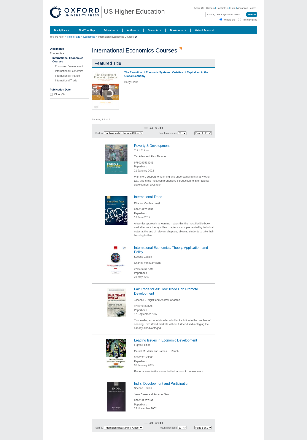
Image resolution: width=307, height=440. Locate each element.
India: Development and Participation (161, 383)
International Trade (66, 80)
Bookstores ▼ (178, 30)
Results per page (168, 133)
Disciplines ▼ (62, 30)
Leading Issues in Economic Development (165, 340)
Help (233, 8)
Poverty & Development (152, 146)
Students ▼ (154, 30)
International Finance (67, 75)
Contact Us (222, 8)
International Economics (69, 71)
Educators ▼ (110, 30)
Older (57, 94)
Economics (89, 36)
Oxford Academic (205, 30)
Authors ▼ (133, 30)
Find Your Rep (87, 30)
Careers (210, 8)
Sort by (99, 133)
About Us (199, 8)
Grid (157, 128)
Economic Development (69, 66)
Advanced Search (246, 8)
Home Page (73, 36)
